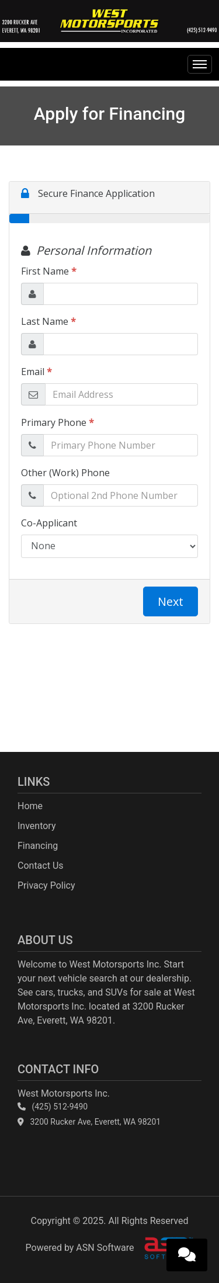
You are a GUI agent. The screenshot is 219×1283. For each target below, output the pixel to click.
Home (30, 806)
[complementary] (184, 1248)
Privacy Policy (46, 885)
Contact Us (41, 865)
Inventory (37, 825)
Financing (38, 845)
